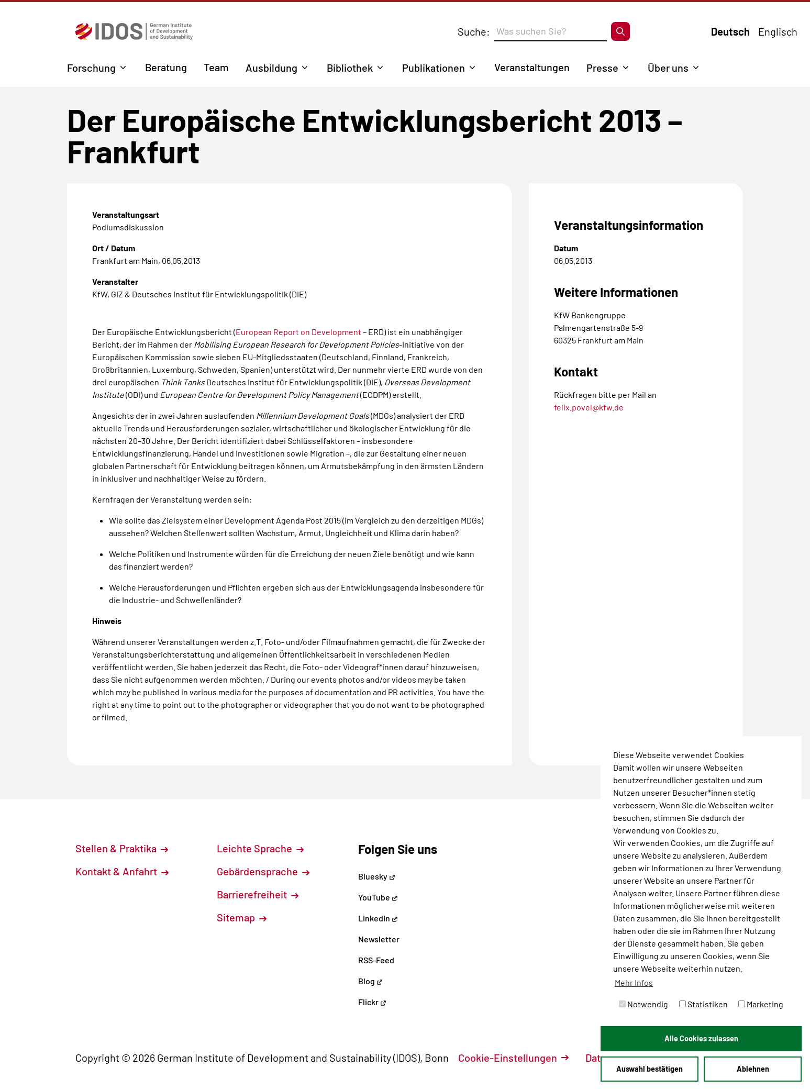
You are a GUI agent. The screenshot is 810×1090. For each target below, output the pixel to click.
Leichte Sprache (260, 848)
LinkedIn (378, 918)
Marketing (760, 1004)
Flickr (372, 1002)
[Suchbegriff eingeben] (550, 31)
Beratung (166, 67)
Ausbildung (271, 67)
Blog (370, 981)
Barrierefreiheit (257, 894)
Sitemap (242, 917)
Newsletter (379, 939)
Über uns (668, 67)
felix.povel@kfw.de (589, 407)
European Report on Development (298, 332)
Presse (602, 67)
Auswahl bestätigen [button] (649, 1068)
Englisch (777, 31)
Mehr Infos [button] (634, 982)
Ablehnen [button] (753, 1068)
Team (216, 67)
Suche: (474, 31)
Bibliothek (350, 67)
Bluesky (376, 876)
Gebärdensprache (263, 871)
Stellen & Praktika (121, 848)
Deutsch (730, 31)
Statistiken (703, 1004)
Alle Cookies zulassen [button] (701, 1038)
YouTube (378, 897)
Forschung (91, 67)
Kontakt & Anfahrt (122, 871)
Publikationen (433, 67)
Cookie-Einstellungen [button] (513, 1057)
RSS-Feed (376, 960)
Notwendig (643, 1004)
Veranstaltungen (532, 67)
